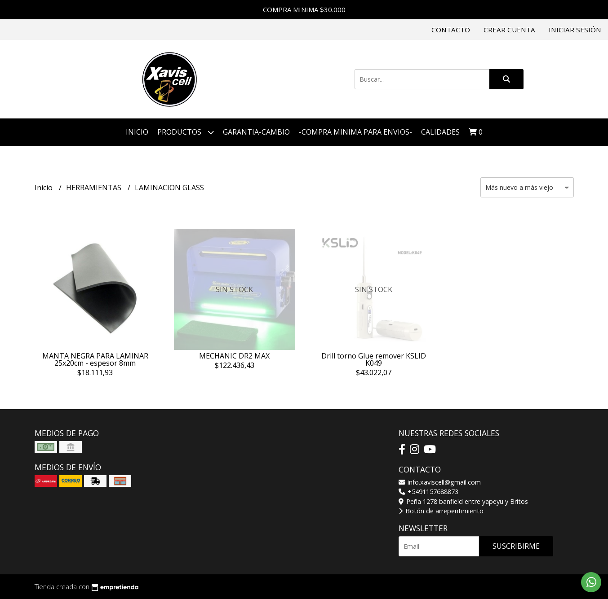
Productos (185, 132)
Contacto (450, 29)
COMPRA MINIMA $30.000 (304, 9)
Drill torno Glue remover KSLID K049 (373, 359)
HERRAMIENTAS (94, 187)
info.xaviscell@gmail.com (440, 482)
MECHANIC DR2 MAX (234, 356)
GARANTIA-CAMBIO (256, 132)
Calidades (440, 132)
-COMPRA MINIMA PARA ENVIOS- (355, 132)
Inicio (137, 132)
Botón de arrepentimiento (441, 511)
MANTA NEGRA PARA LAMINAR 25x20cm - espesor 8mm (95, 359)
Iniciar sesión (575, 29)
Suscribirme (516, 546)
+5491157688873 (428, 491)
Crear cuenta (509, 29)
